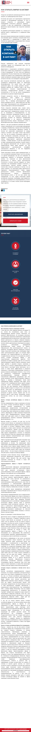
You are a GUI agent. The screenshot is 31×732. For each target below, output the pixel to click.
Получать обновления (15, 214)
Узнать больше (23, 728)
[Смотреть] (15, 52)
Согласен (15, 730)
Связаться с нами (15, 221)
